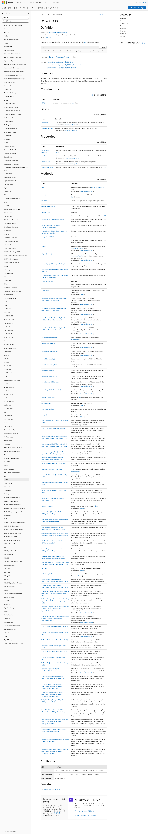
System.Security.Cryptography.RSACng (60, 62)
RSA (85, 42)
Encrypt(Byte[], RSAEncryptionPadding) (53, 264)
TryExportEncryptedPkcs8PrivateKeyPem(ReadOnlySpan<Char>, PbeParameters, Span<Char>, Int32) (55, 619)
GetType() (44, 415)
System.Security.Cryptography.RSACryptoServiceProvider (66, 65)
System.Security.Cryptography (58, 32)
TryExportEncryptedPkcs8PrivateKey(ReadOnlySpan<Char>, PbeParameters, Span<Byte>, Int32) (55, 601)
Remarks (122, 21)
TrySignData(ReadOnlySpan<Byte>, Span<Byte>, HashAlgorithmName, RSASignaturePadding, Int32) (52, 686)
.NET (48, 14)
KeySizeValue (45, 123)
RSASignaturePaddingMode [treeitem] (12, 540)
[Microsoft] (3, 2)
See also (122, 36)
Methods (123, 31)
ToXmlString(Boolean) (47, 574)
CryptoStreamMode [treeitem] (10, 177)
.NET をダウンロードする (137, 8)
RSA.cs (48, 37)
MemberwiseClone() (47, 506)
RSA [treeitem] (6, 480)
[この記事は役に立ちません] (144, 43)
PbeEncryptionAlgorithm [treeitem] (11, 433)
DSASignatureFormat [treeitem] (10, 223)
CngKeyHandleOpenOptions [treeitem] (12, 114)
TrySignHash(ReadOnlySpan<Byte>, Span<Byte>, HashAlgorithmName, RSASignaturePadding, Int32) (52, 694)
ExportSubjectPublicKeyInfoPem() (51, 390)
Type (77, 415)
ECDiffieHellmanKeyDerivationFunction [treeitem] (15, 255)
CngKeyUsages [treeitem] (8, 121)
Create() (43, 195)
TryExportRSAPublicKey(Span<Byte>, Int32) (54, 651)
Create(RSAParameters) (48, 206)
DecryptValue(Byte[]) (47, 237)
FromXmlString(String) (48, 397)
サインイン (142, 2)
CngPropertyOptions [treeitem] (10, 132)
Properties (123, 28)
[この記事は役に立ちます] (142, 43)
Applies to (123, 33)
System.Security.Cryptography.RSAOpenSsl (61, 67)
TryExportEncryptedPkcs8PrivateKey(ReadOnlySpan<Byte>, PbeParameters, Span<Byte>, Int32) (55, 593)
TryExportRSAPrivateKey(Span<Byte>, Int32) (54, 640)
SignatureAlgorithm (47, 167)
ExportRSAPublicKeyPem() (49, 376)
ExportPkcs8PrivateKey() (48, 343)
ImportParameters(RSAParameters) (51, 469)
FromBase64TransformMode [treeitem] (12, 291)
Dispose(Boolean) (46, 254)
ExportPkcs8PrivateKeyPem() (49, 351)
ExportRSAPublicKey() (47, 370)
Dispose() (44, 246)
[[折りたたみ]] (28, 13)
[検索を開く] (136, 2)
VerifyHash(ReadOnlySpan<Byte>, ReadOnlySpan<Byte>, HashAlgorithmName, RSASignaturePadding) (54, 751)
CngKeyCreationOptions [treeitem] (11, 107)
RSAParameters (75, 340)
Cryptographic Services (52, 789)
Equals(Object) (45, 290)
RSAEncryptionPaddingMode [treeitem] (12, 505)
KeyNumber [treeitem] (7, 351)
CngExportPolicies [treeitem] (9, 96)
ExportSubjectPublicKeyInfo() (50, 382)
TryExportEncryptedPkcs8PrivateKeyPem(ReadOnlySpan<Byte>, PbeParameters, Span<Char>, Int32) (55, 609)
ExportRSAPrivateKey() (48, 359)
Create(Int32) (45, 201)
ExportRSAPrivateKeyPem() (49, 365)
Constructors (124, 23)
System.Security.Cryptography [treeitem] (13, 25)
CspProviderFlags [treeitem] (9, 188)
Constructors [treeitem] (9, 483)
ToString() (44, 568)
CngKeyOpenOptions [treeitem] (10, 118)
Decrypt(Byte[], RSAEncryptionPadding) (53, 219)
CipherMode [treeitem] (7, 86)
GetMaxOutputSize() (47, 409)
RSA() (43, 103)
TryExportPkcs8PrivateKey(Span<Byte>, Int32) (55, 626)
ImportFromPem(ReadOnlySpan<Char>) (53, 463)
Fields (122, 26)
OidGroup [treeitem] (7, 423)
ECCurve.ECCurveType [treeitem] (10, 238)
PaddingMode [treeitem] (8, 426)
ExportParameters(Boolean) (49, 337)
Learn (42, 14)
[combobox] (15, 17)
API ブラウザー (57, 14)
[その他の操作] (105, 14)
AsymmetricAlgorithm (63, 57)
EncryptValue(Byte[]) (47, 281)
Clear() (43, 187)
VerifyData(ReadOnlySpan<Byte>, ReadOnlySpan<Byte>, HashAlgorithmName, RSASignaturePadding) (54, 722)
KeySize (43, 156)
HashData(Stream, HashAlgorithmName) (53, 428)
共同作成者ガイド (54, 814)
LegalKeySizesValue (47, 128)
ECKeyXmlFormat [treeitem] (9, 277)
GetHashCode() (45, 403)
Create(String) (45, 212)
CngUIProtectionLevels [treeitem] (10, 143)
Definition (123, 18)
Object (51, 57)
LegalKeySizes (45, 162)
